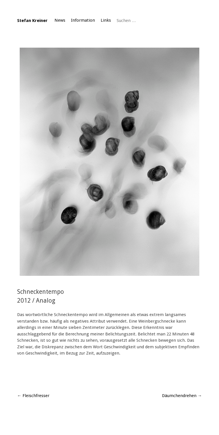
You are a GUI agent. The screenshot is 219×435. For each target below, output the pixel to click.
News (59, 20)
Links (106, 20)
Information (83, 20)
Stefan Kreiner (32, 20)
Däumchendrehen (182, 395)
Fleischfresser (33, 395)
